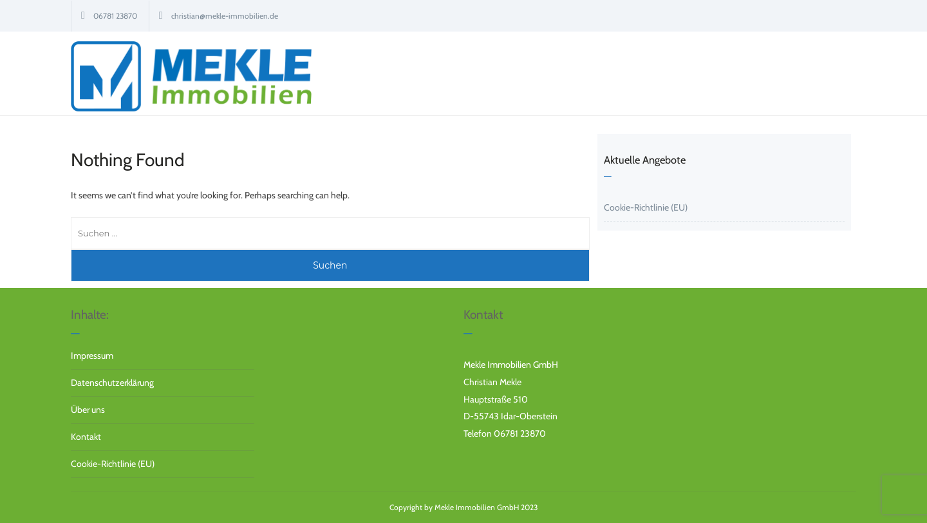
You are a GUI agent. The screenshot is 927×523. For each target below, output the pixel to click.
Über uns (88, 409)
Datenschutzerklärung (112, 382)
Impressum (92, 355)
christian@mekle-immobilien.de (224, 16)
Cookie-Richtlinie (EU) (646, 207)
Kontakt (86, 436)
